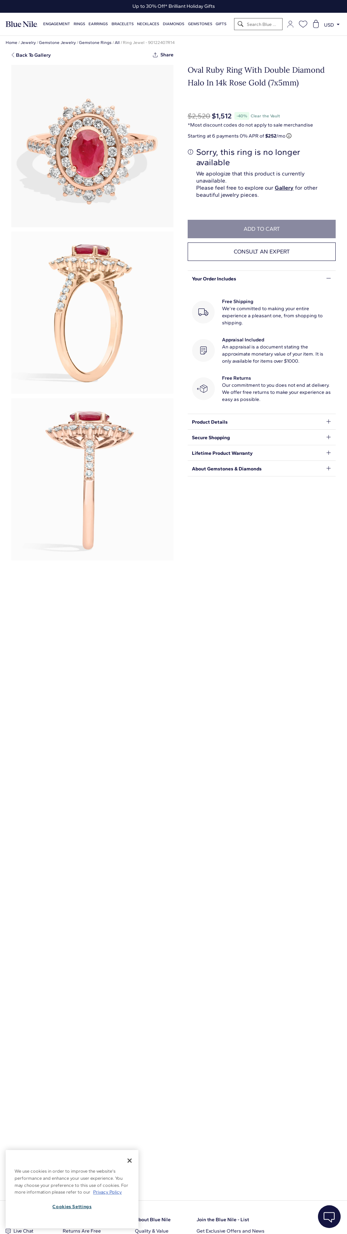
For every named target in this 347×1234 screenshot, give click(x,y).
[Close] (129, 1160)
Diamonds (173, 24)
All (117, 42)
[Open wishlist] (303, 24)
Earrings (98, 24)
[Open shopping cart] (316, 24)
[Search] (241, 24)
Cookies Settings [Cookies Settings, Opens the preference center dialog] (72, 1206)
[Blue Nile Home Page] (22, 24)
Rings (79, 24)
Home (11, 42)
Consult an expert (262, 251)
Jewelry (28, 42)
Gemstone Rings (95, 42)
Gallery (284, 187)
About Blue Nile (153, 1220)
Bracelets (123, 24)
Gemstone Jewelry (57, 42)
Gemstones (200, 24)
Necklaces (148, 24)
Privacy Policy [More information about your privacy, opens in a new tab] (107, 1192)
